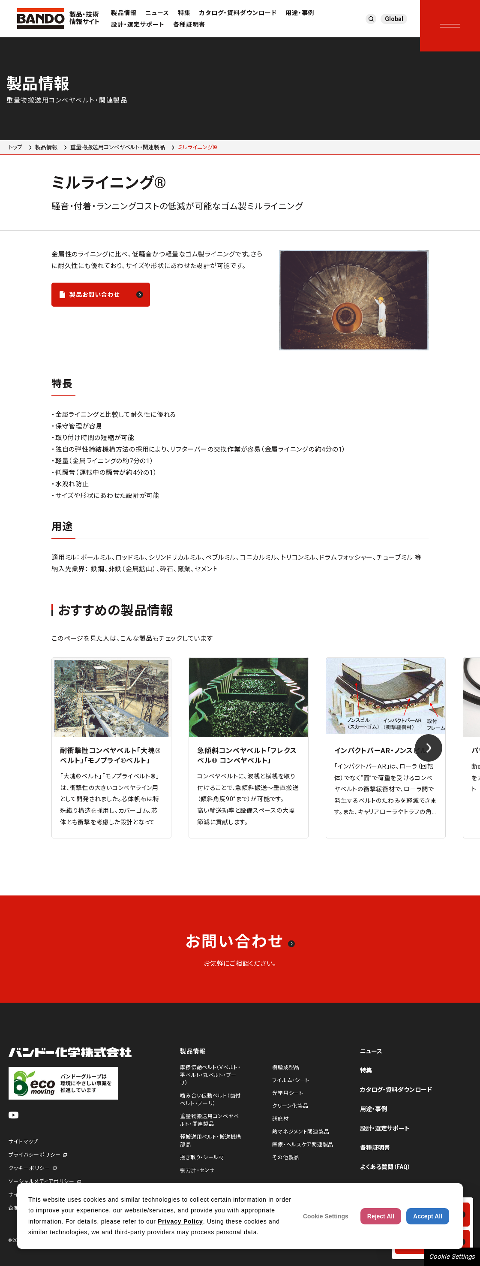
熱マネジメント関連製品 (300, 1132)
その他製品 (285, 1157)
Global (394, 18)
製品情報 (124, 12)
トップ (15, 147)
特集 (184, 12)
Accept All (427, 1216)
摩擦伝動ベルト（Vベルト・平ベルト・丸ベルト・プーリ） (210, 1075)
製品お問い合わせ (94, 294)
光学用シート (287, 1093)
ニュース (157, 12)
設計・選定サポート (138, 24)
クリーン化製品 (290, 1106)
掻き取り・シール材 (202, 1157)
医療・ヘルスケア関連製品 (302, 1145)
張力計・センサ (197, 1170)
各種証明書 (189, 24)
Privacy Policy (180, 1221)
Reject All (380, 1216)
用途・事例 (300, 12)
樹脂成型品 (286, 1067)
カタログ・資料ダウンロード (238, 12)
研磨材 (280, 1119)
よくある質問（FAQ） (385, 1167)
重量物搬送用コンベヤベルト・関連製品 (117, 147)
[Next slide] (428, 748)
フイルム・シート (290, 1080)
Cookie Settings (452, 1256)
